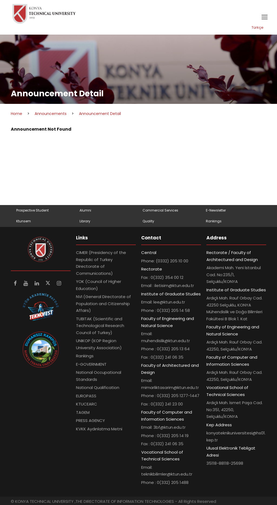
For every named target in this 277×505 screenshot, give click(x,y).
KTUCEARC (86, 404)
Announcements (51, 113)
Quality (148, 221)
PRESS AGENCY (90, 420)
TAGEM (83, 412)
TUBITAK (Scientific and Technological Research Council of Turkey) (100, 325)
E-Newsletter (216, 210)
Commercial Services (160, 210)
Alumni (85, 210)
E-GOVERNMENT (91, 364)
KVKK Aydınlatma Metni (99, 429)
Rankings (214, 221)
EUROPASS (86, 396)
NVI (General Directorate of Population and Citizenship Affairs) (103, 303)
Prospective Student (32, 210)
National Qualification (97, 387)
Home (16, 113)
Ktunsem (23, 221)
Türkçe (257, 27)
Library (85, 221)
